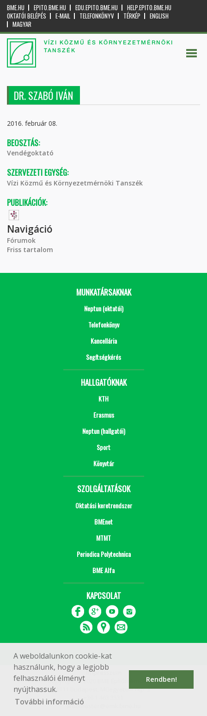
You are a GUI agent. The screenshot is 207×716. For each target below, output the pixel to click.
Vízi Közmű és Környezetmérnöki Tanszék (75, 183)
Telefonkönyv (96, 16)
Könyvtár (103, 463)
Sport (103, 447)
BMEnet (103, 521)
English (159, 16)
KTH (103, 398)
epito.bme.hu (50, 8)
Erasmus (103, 415)
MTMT (103, 538)
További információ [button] (49, 702)
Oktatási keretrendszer (103, 505)
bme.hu (15, 8)
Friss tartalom (30, 249)
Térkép (131, 16)
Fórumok (21, 240)
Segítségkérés (103, 357)
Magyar (21, 24)
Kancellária (104, 341)
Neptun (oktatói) (103, 308)
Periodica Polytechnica (104, 554)
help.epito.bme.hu (149, 8)
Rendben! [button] (161, 679)
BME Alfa (103, 570)
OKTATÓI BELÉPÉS (26, 16)
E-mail (62, 16)
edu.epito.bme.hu (96, 8)
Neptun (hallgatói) (103, 431)
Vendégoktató (30, 152)
